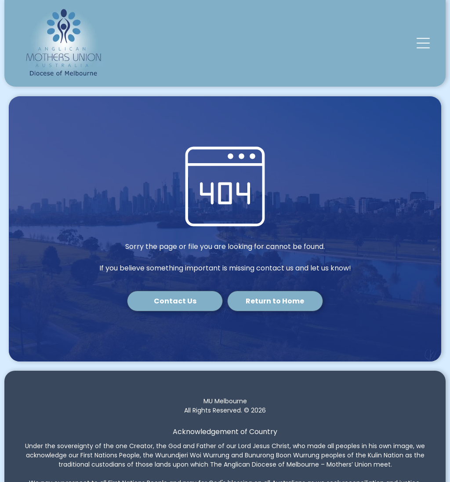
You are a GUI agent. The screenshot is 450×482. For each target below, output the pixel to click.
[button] (423, 43)
